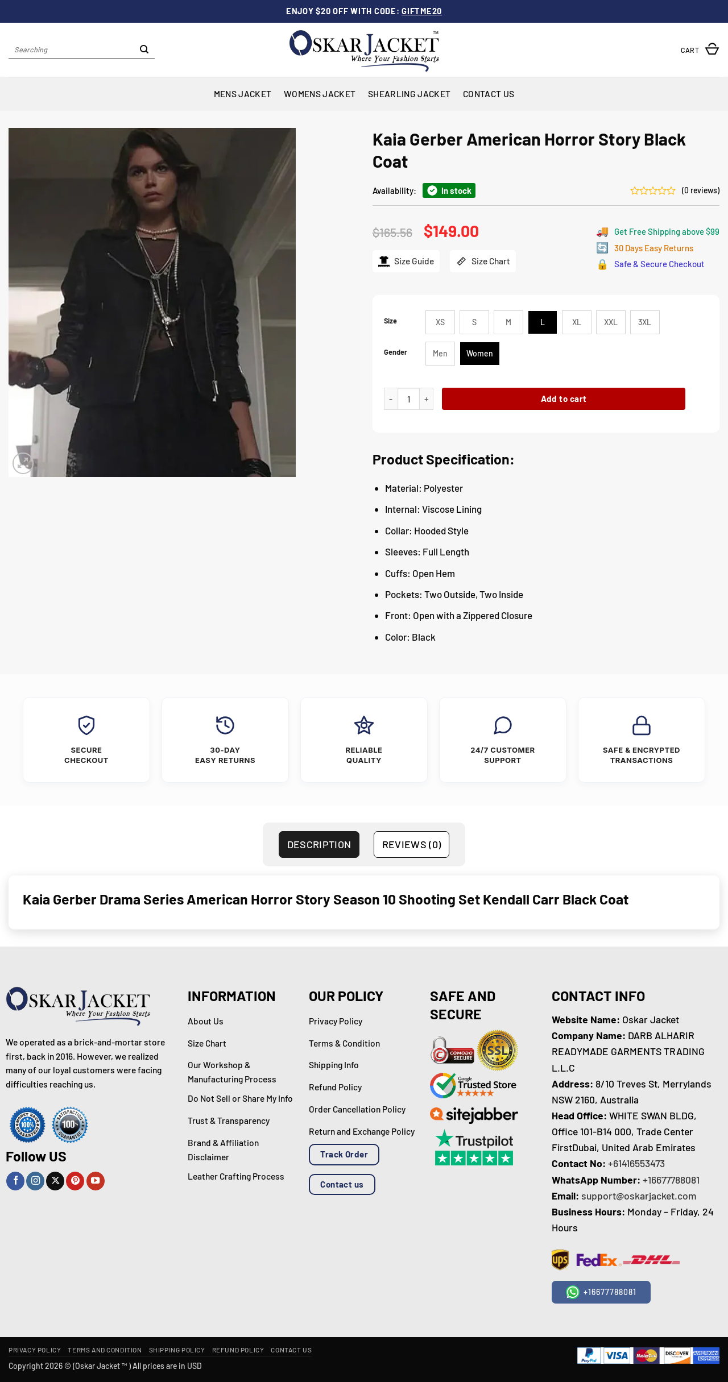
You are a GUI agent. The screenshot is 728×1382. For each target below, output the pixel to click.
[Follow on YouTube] (95, 1181)
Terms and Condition (105, 1350)
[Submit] (144, 50)
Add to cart (564, 398)
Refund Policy (238, 1350)
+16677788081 (671, 1179)
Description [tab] (319, 844)
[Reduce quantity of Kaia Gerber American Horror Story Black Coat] (391, 399)
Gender (395, 352)
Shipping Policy (177, 1350)
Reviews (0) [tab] (411, 844)
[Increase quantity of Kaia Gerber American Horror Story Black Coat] (426, 399)
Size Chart (483, 261)
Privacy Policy (35, 1350)
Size (390, 321)
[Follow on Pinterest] (75, 1181)
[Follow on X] (55, 1181)
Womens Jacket (319, 93)
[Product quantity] (409, 399)
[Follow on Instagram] (35, 1181)
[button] (700, 50)
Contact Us (488, 93)
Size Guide (406, 261)
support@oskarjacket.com (639, 1195)
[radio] (440, 322)
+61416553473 (636, 1163)
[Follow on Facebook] (15, 1181)
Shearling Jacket (409, 93)
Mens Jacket (242, 93)
